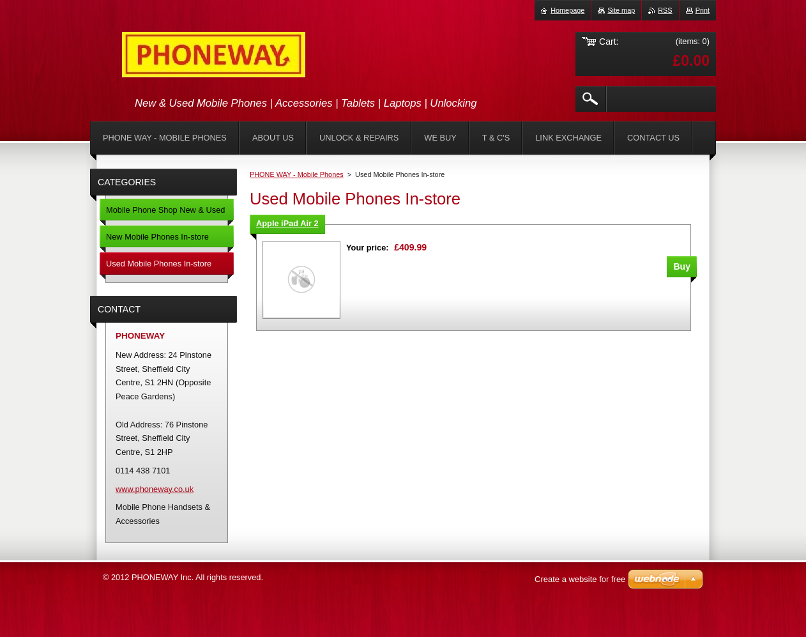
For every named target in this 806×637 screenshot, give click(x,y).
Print (703, 10)
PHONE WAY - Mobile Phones (297, 174)
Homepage (567, 10)
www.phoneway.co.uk (155, 489)
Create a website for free (580, 579)
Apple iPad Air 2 (287, 223)
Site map (621, 10)
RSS (665, 10)
